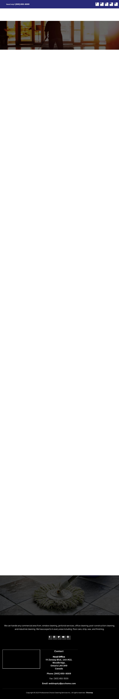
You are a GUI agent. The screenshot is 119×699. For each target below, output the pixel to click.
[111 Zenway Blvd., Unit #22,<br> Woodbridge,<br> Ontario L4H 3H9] (21, 659)
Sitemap (89, 693)
